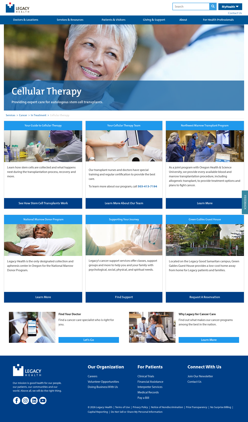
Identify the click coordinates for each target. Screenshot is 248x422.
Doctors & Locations (25, 20)
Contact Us (235, 13)
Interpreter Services (150, 387)
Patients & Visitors (113, 20)
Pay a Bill (143, 398)
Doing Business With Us (103, 387)
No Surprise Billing (220, 407)
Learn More (205, 203)
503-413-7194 (147, 186)
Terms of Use (122, 407)
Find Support (124, 297)
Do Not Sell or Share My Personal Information (137, 411)
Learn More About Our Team (124, 203)
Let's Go (89, 340)
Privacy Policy (140, 407)
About (183, 20)
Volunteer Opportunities (103, 381)
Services (10, 115)
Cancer (23, 115)
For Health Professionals (218, 20)
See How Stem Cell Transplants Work (43, 203)
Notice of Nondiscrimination (167, 407)
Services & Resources (70, 20)
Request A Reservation (204, 297)
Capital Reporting (98, 411)
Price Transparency (196, 407)
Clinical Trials (146, 376)
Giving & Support (154, 20)
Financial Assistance (150, 381)
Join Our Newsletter (200, 376)
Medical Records (148, 392)
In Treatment (38, 115)
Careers (92, 376)
